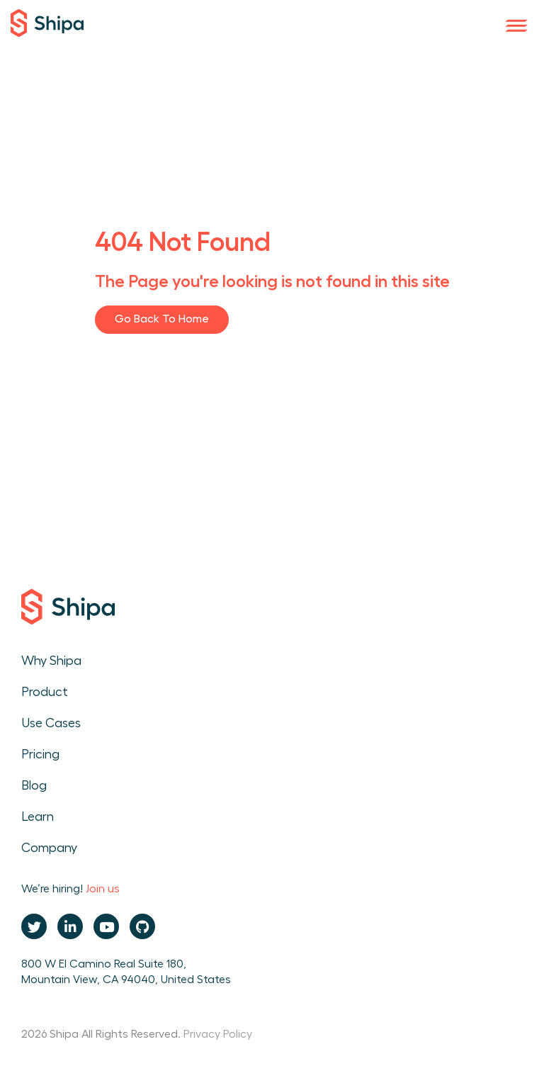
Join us (103, 888)
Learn (37, 816)
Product (44, 691)
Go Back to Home (162, 319)
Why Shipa (51, 660)
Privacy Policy (217, 1034)
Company (49, 847)
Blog (34, 785)
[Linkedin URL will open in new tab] (70, 926)
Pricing (40, 754)
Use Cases (51, 723)
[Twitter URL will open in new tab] (34, 926)
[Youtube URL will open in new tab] (106, 926)
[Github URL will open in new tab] (142, 926)
